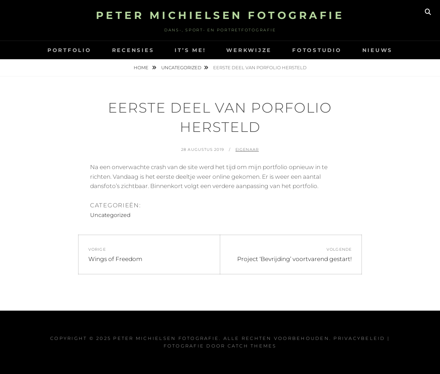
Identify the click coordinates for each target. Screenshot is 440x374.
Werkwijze (249, 50)
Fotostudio (317, 50)
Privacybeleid (359, 338)
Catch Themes (252, 346)
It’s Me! (190, 50)
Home (142, 67)
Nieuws (377, 50)
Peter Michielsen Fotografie (220, 15)
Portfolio (69, 50)
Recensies (133, 50)
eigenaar (247, 149)
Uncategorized (181, 67)
